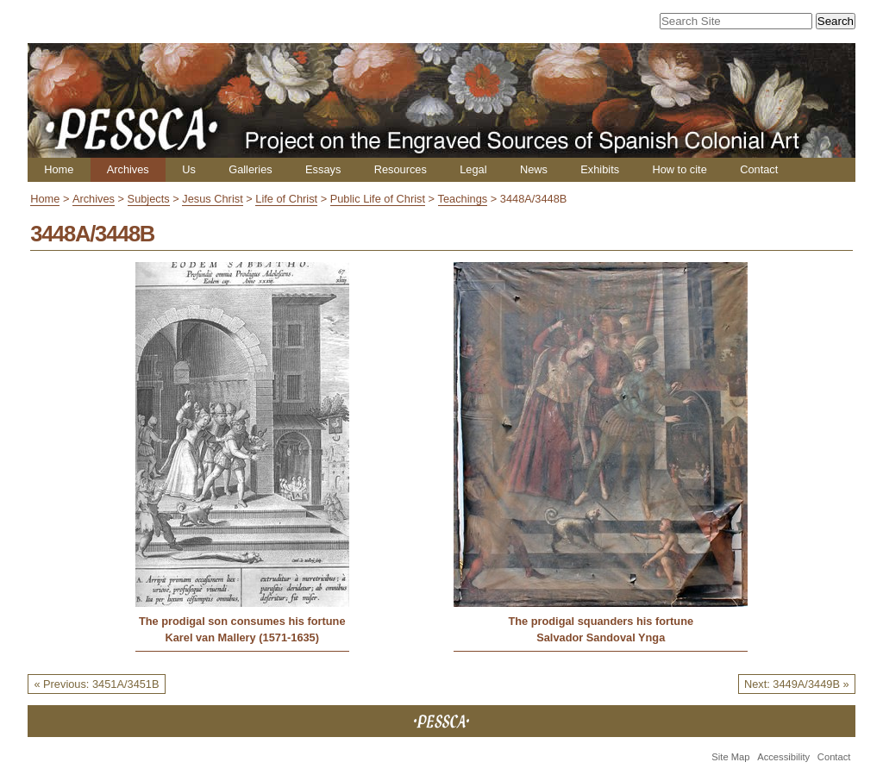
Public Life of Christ (377, 198)
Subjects (149, 198)
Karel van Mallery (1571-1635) (242, 637)
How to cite (679, 169)
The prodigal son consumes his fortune (242, 621)
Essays (323, 169)
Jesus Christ (212, 198)
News (534, 169)
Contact (759, 169)
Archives (128, 169)
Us (189, 169)
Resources (400, 169)
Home (58, 169)
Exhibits (599, 169)
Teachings (463, 198)
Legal (473, 169)
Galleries (250, 169)
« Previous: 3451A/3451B (96, 684)
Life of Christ (286, 198)
